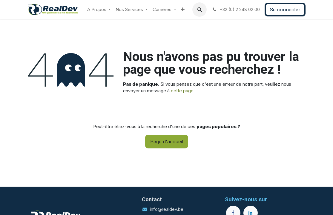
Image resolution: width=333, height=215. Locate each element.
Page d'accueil (166, 142)
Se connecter (285, 10)
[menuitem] (99, 10)
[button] (199, 9)
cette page (182, 90)
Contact (152, 199)
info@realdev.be (166, 209)
